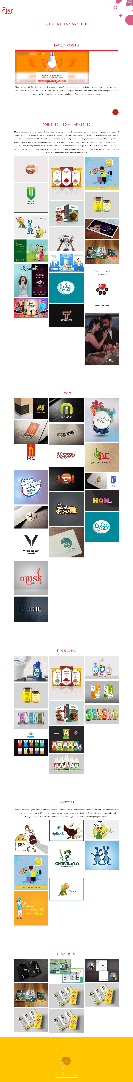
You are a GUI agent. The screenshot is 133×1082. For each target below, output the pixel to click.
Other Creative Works (66, 1075)
